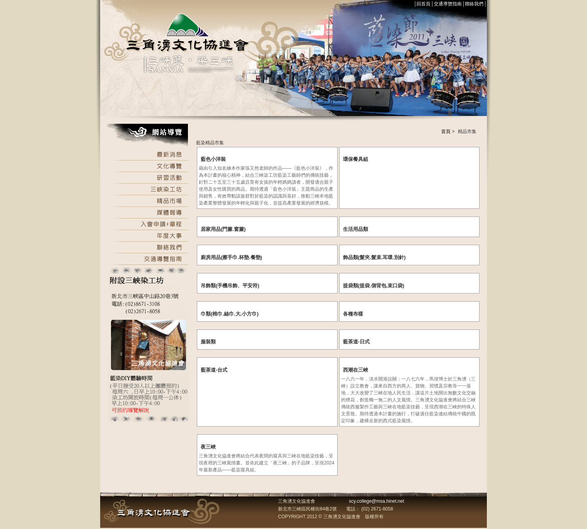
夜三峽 (208, 447)
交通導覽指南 (448, 4)
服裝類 (208, 342)
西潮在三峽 (355, 370)
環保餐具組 (355, 159)
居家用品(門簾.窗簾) (223, 229)
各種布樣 (353, 314)
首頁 (445, 131)
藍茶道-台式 (214, 370)
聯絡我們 (474, 4)
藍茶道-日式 (356, 342)
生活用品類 (355, 229)
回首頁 (423, 4)
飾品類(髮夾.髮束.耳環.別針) (374, 257)
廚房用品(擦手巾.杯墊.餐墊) (231, 257)
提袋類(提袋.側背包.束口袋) (373, 285)
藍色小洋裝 (213, 159)
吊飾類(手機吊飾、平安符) (230, 285)
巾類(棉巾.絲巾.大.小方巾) (230, 314)
